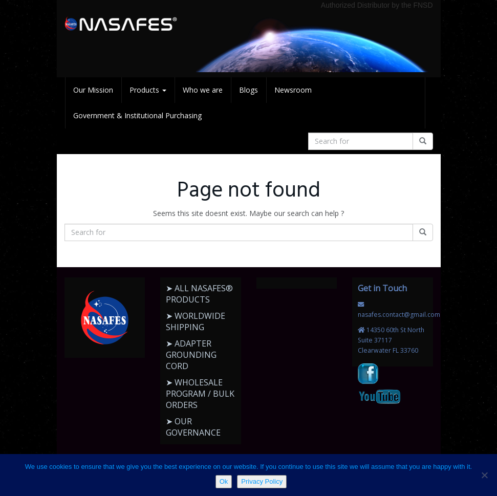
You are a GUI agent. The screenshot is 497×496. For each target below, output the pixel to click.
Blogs (248, 90)
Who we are (203, 90)
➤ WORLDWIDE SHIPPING (195, 321)
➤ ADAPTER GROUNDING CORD (191, 355)
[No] (484, 475)
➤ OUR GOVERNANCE (193, 427)
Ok (224, 481)
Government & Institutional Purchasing (137, 115)
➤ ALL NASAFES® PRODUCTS (199, 294)
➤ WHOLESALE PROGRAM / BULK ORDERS (200, 394)
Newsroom (293, 90)
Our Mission (93, 90)
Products (147, 90)
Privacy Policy (262, 481)
